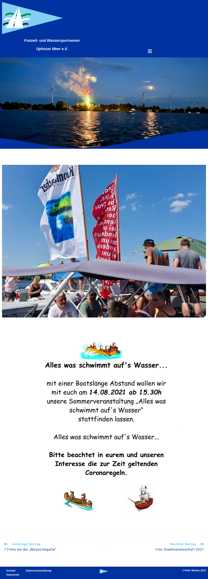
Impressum (12, 574)
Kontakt (10, 570)
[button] (149, 51)
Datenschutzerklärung (38, 570)
